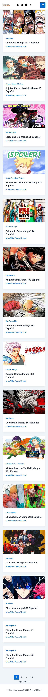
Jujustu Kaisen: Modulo (14, 84)
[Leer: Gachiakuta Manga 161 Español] (24, 402)
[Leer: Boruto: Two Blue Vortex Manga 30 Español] (24, 162)
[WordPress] (30, 5)
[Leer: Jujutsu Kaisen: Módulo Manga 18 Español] (24, 67)
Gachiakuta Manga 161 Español (22, 422)
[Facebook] (18, 5)
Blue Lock (9, 604)
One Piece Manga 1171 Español (22, 42)
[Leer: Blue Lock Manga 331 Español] (24, 587)
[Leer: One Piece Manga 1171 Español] (24, 22)
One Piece (9, 38)
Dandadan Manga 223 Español (21, 562)
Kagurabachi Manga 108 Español (23, 279)
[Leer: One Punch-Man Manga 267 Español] (24, 304)
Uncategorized (11, 626)
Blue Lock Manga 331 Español (21, 608)
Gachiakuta (10, 418)
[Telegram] (26, 5)
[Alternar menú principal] (42, 5)
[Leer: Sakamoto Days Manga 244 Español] (24, 210)
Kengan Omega (11, 369)
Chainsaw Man (11, 512)
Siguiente (24, 681)
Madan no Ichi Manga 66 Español (23, 137)
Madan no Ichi (11, 132)
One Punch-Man (11, 321)
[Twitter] (22, 5)
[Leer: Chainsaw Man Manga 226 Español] (24, 496)
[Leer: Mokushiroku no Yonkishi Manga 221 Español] (24, 447)
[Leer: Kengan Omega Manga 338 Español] (24, 353)
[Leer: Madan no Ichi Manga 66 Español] (24, 116)
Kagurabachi (10, 275)
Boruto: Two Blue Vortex (14, 178)
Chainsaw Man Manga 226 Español (24, 517)
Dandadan (9, 558)
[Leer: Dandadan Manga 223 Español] (24, 542)
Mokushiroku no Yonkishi (15, 464)
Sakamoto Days (11, 227)
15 (32, 677)
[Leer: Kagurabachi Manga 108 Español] (24, 259)
